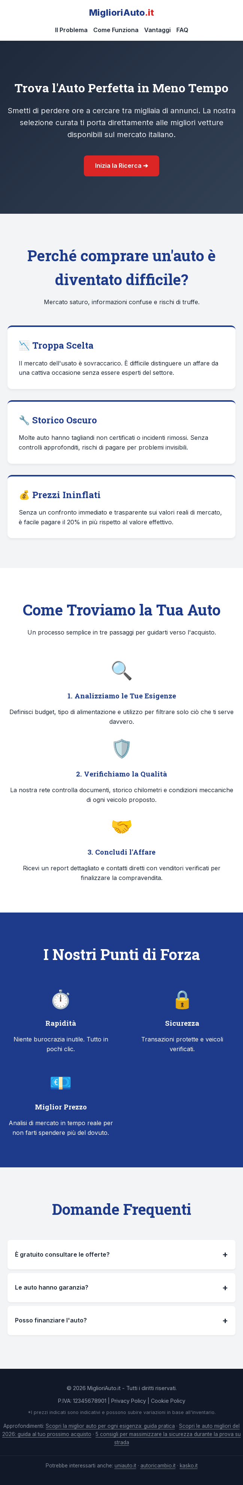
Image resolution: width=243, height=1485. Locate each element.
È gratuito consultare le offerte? (121, 1254)
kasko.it (189, 1466)
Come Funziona (116, 30)
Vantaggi (157, 30)
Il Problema (71, 30)
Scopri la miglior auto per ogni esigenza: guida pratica (110, 1426)
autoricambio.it (158, 1466)
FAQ (182, 30)
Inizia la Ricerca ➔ (121, 165)
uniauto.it (125, 1466)
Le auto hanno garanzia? (121, 1288)
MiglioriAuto (121, 12)
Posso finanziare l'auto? (121, 1320)
